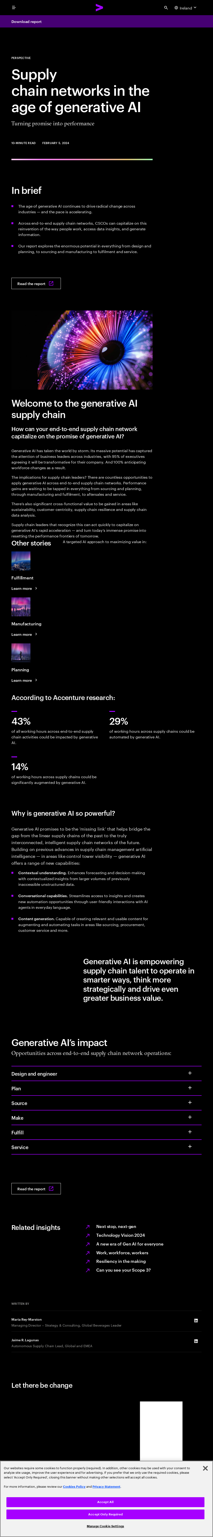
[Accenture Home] (99, 7)
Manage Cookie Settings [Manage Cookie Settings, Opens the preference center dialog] (105, 1526)
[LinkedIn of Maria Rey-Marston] (196, 1320)
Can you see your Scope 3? (123, 1270)
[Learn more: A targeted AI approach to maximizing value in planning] (25, 680)
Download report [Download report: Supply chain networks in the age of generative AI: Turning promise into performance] (26, 21)
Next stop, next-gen (116, 1226)
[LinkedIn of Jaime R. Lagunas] (196, 1341)
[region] (106, 1499)
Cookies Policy (74, 1486)
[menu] (13, 7)
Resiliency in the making (121, 1261)
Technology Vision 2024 (120, 1235)
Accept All (105, 1502)
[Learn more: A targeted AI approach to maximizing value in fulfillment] (25, 588)
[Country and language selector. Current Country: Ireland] (186, 7)
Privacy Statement (106, 1486)
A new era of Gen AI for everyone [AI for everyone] (130, 1243)
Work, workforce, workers (122, 1252)
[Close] (205, 1468)
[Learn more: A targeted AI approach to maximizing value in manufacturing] (25, 634)
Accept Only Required (105, 1514)
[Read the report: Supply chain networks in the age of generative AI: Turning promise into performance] (36, 283)
